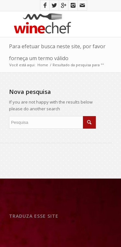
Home (42, 64)
